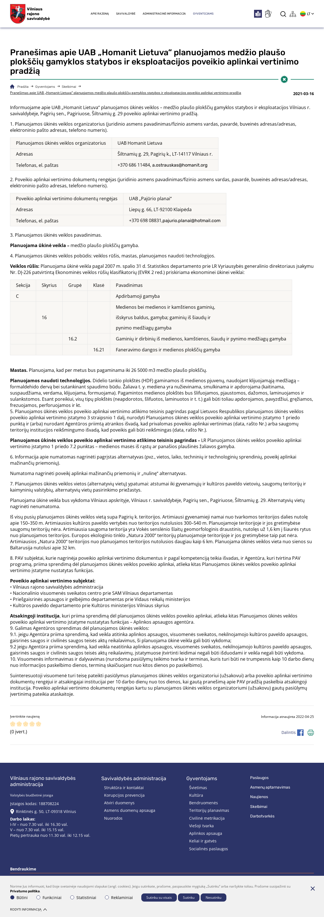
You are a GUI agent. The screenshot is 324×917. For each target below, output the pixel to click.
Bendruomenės (203, 802)
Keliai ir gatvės (203, 841)
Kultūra (196, 795)
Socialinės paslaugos (208, 848)
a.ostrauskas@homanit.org (180, 165)
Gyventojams (203, 13)
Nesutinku (213, 897)
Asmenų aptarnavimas (270, 787)
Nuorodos (113, 818)
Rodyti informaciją (28, 909)
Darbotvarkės (262, 816)
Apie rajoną (100, 13)
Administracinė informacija (164, 13)
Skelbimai (69, 87)
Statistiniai (83, 897)
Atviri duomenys (119, 802)
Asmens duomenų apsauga (129, 810)
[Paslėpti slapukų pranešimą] (312, 888)
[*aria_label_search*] (283, 14)
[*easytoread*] (258, 14)
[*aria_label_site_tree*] (293, 14)
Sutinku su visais (159, 897)
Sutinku (188, 897)
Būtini (19, 897)
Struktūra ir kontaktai (124, 787)
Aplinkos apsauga (205, 833)
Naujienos (259, 796)
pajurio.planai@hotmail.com (191, 220)
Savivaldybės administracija (133, 778)
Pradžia (23, 87)
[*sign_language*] (268, 14)
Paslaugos (259, 777)
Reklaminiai (119, 897)
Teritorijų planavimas (209, 810)
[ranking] (38, 724)
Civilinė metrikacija (207, 818)
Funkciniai (49, 897)
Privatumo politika (25, 891)
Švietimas (198, 787)
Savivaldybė (125, 13)
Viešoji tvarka (201, 825)
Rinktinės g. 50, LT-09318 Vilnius (46, 811)
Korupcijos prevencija (124, 795)
